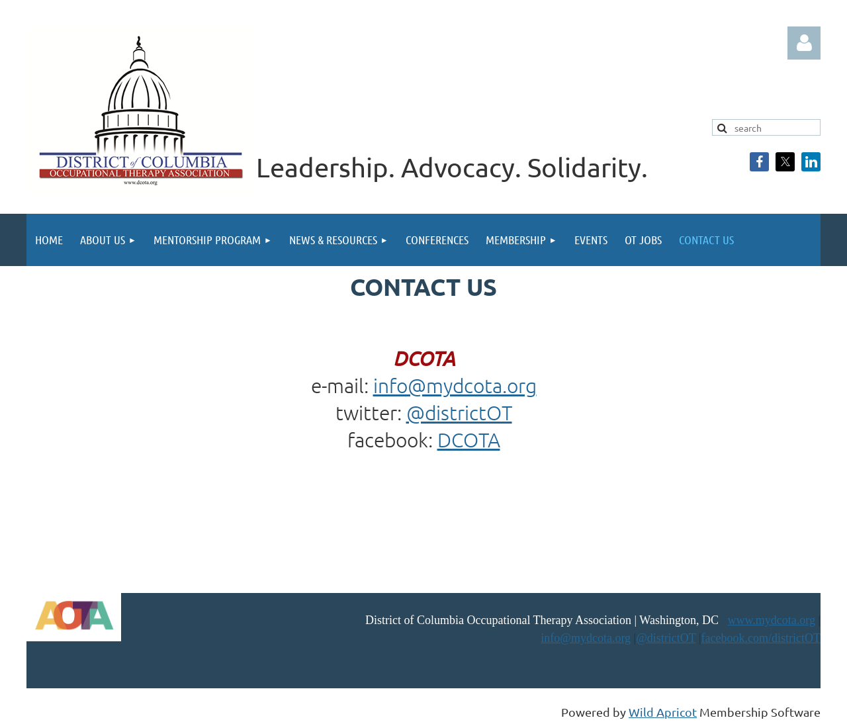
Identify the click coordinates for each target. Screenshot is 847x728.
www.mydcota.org (771, 620)
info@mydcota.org (455, 385)
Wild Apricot (663, 712)
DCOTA (468, 440)
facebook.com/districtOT (761, 638)
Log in (804, 43)
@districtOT (459, 412)
